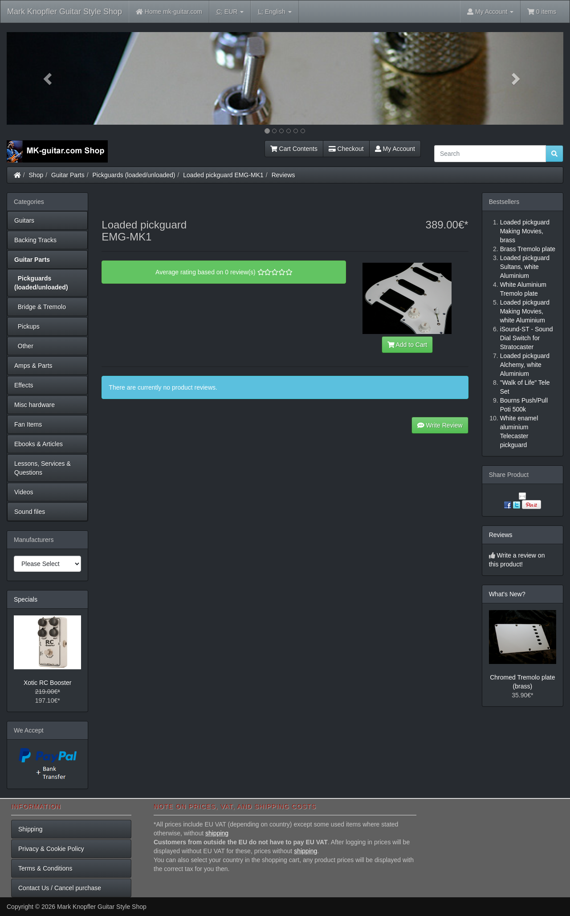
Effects (23, 385)
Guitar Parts (68, 175)
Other (23, 346)
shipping (216, 833)
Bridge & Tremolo (40, 306)
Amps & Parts (33, 365)
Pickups (27, 326)
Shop (36, 175)
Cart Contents (294, 148)
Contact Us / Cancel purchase (59, 888)
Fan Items (28, 424)
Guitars (24, 220)
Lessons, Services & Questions (42, 468)
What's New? (507, 594)
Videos (23, 492)
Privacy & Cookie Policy (51, 848)
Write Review (440, 425)
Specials (25, 599)
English (274, 12)
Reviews (283, 175)
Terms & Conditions (45, 868)
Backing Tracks (35, 240)
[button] (48, 78)
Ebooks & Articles (38, 444)
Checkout (346, 148)
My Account (395, 148)
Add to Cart (407, 344)
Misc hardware (34, 404)
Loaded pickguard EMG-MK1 (223, 175)
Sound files (29, 511)
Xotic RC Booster (47, 682)
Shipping (30, 829)
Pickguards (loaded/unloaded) (134, 175)
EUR (230, 12)
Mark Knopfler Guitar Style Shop (64, 11)
